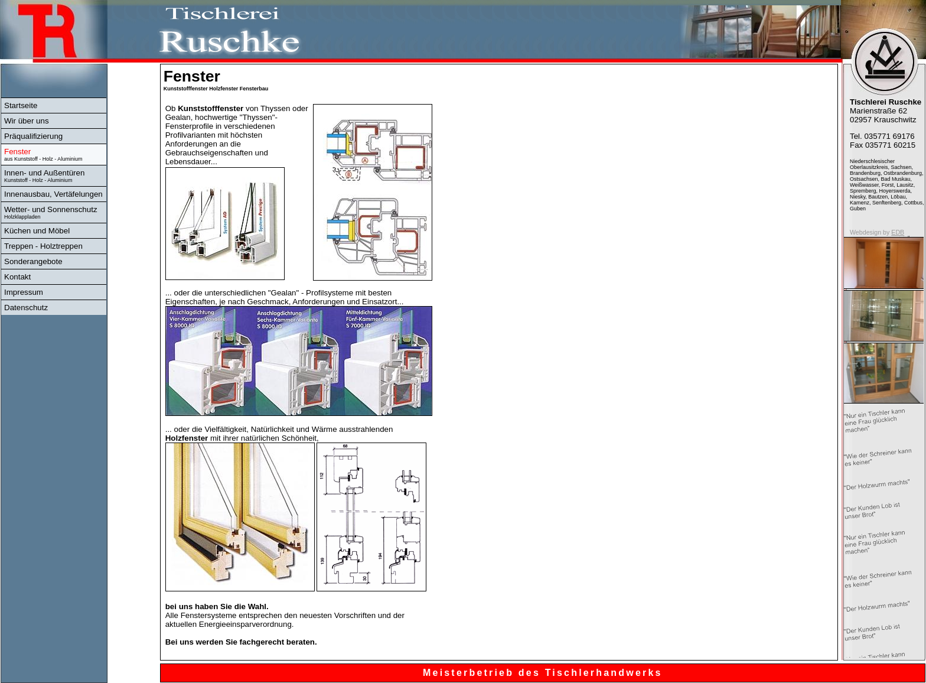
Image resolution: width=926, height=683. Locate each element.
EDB (897, 232)
